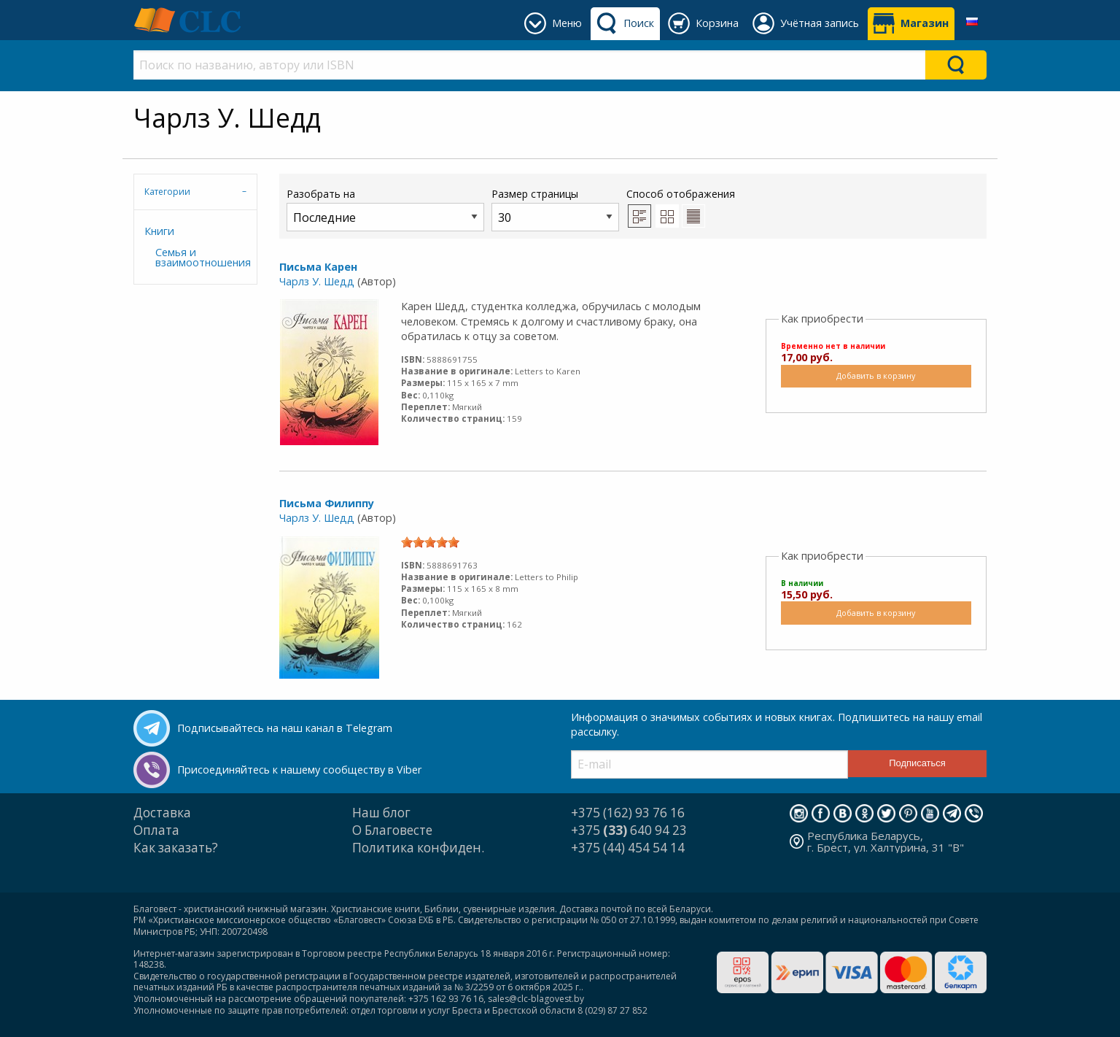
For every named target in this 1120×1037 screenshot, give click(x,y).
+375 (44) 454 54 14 (628, 847)
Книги (159, 231)
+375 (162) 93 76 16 (628, 812)
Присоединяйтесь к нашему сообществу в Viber (299, 769)
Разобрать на (385, 209)
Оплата (156, 830)
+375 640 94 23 (629, 830)
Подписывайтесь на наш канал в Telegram (284, 728)
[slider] (430, 542)
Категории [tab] (167, 191)
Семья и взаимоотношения (200, 257)
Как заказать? (175, 847)
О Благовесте (392, 830)
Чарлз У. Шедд (316, 281)
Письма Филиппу (326, 503)
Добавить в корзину (875, 375)
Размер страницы (555, 209)
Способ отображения (680, 207)
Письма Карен (318, 267)
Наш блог (381, 812)
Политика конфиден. (418, 847)
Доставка (162, 812)
